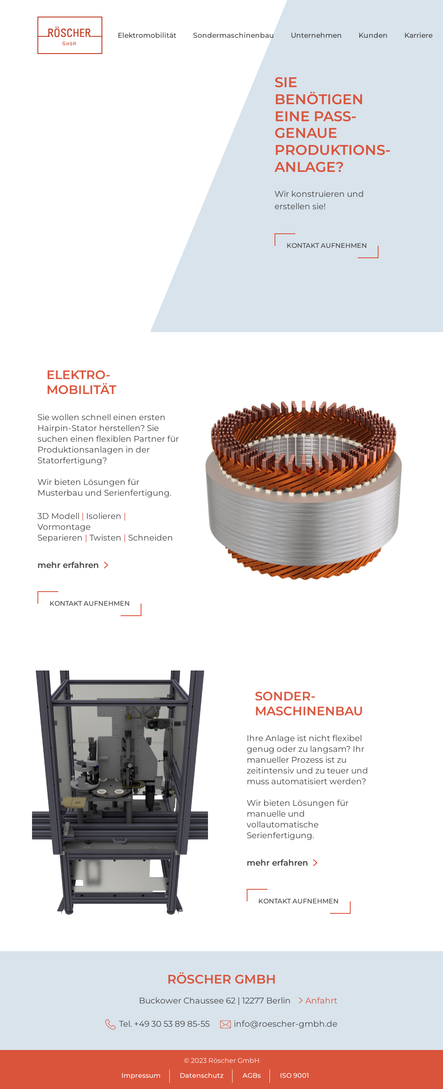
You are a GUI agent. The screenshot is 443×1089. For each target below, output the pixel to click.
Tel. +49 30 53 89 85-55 (164, 1024)
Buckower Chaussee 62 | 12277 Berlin (215, 1001)
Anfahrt (321, 1001)
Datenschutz (201, 1075)
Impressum (141, 1075)
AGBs (252, 1075)
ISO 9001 (294, 1075)
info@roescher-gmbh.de (285, 1024)
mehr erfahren (68, 565)
